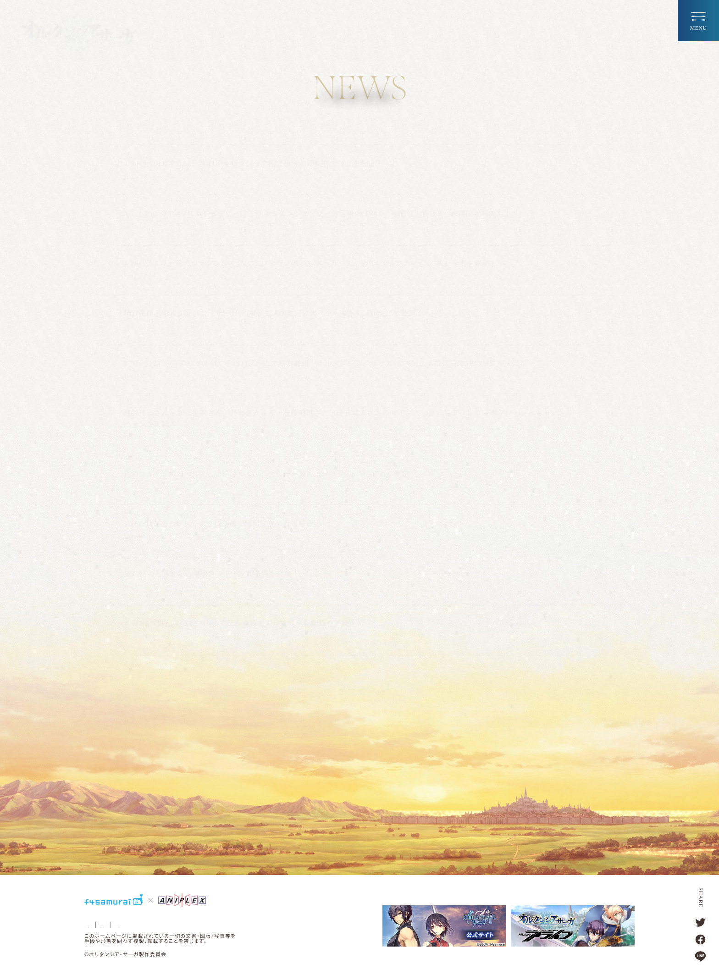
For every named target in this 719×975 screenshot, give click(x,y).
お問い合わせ (102, 925)
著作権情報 (146, 925)
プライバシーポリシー (200, 925)
